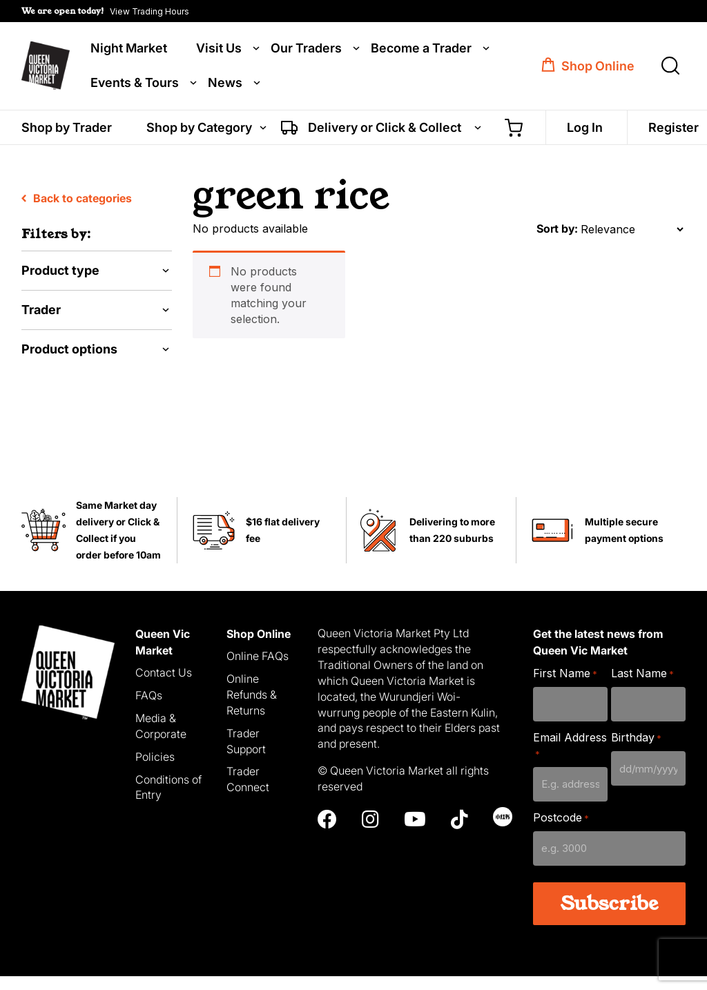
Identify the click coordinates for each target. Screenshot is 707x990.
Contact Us (163, 686)
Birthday (636, 751)
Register (673, 129)
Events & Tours (134, 84)
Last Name (642, 687)
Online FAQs (257, 670)
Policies (155, 770)
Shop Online (598, 67)
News (225, 84)
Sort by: (557, 242)
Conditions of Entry (168, 800)
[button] (105, 11)
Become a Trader (421, 50)
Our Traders (306, 50)
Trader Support (246, 754)
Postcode (561, 831)
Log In (585, 129)
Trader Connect (247, 793)
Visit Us (219, 50)
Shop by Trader (66, 129)
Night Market (128, 50)
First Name (565, 687)
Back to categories (76, 212)
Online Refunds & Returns (251, 708)
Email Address (570, 759)
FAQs (148, 709)
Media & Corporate (160, 740)
